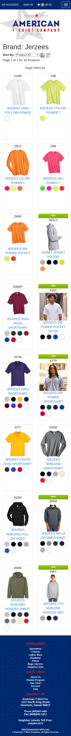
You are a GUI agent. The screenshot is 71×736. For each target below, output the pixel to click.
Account (35, 686)
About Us (35, 677)
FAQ (35, 689)
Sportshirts (35, 649)
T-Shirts (35, 652)
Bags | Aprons (35, 664)
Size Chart (35, 683)
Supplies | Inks (35, 667)
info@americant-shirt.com (35, 729)
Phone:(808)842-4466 (35, 711)
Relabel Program (35, 680)
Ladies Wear (35, 655)
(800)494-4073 (35, 723)
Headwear (35, 658)
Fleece (35, 661)
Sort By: (9, 54)
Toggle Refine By (35, 67)
